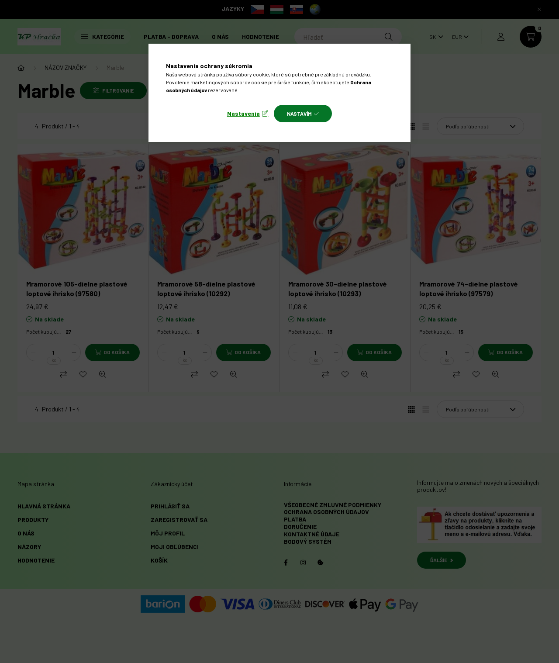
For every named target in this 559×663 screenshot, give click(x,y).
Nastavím (299, 113)
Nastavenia (243, 113)
